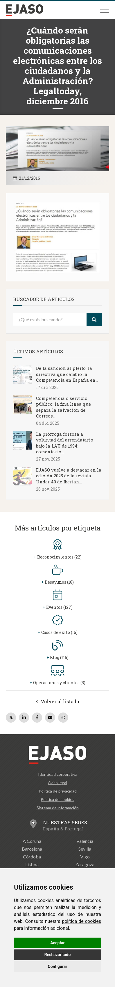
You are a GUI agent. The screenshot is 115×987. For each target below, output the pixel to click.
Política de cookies (57, 799)
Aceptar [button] (57, 942)
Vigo (85, 856)
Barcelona (32, 848)
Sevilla (84, 848)
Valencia (84, 841)
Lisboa (32, 864)
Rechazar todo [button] (57, 954)
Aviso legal (57, 782)
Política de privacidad (58, 791)
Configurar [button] (57, 966)
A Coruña (32, 841)
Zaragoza (84, 864)
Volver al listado (57, 701)
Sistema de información (58, 807)
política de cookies (81, 921)
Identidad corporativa (57, 774)
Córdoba (32, 856)
